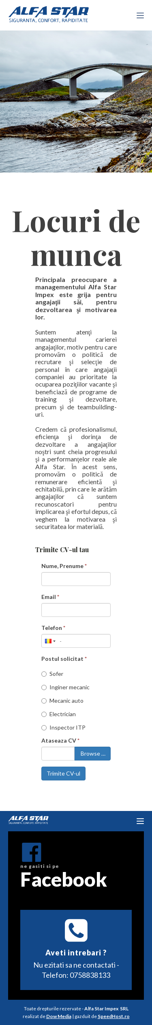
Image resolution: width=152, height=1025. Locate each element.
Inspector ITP (63, 727)
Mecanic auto (62, 700)
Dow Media (58, 1016)
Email (50, 596)
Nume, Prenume (64, 565)
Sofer (52, 673)
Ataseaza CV (60, 740)
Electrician (58, 713)
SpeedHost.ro (114, 1016)
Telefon (53, 627)
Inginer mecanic (65, 687)
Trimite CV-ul (63, 773)
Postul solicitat (64, 658)
